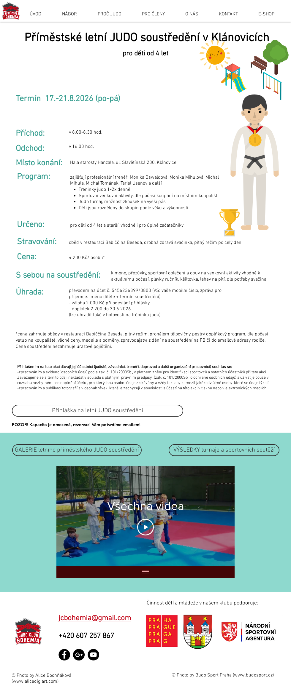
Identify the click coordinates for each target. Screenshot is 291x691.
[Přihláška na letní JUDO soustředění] (97, 411)
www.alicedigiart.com (35, 681)
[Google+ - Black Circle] (79, 654)
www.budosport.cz (253, 675)
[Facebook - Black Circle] (64, 654)
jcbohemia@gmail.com (94, 618)
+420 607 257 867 (88, 636)
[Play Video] (145, 527)
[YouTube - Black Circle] (93, 654)
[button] (224, 450)
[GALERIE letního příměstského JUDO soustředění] (77, 450)
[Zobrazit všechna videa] (145, 572)
